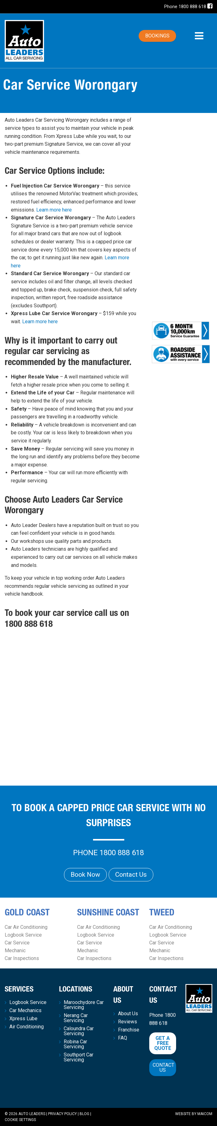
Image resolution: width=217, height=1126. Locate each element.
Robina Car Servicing (75, 1044)
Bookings (157, 36)
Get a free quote (162, 1043)
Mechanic (15, 950)
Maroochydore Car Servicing (84, 1005)
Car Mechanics (25, 1010)
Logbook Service (23, 935)
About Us (128, 1013)
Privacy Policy (62, 1114)
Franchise (128, 1029)
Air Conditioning (26, 1026)
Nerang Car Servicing (76, 1018)
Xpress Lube (23, 1018)
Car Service (17, 943)
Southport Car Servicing (78, 1057)
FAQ (122, 1038)
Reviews (127, 1021)
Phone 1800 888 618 (185, 6)
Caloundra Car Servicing (79, 1031)
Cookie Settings (20, 1120)
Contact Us (131, 874)
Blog (84, 1114)
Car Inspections (22, 958)
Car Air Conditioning (26, 927)
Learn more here (54, 210)
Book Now (85, 874)
